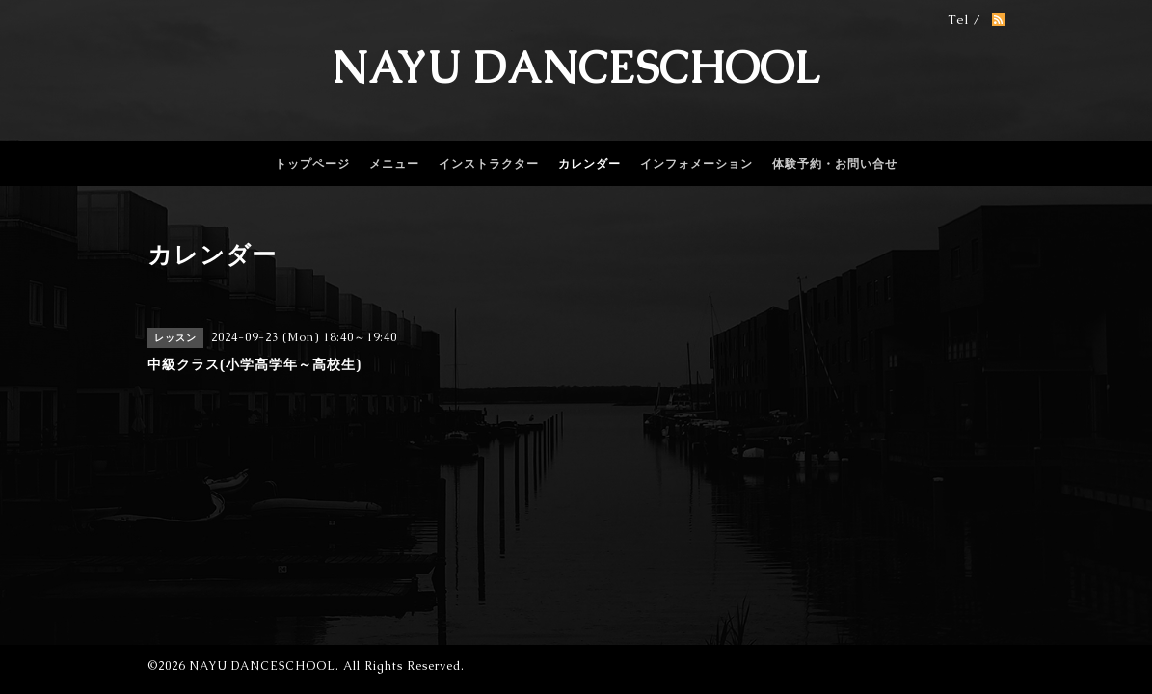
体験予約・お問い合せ (834, 164)
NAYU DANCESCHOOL (576, 67)
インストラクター (489, 164)
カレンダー (589, 164)
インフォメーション (696, 164)
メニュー (394, 164)
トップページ (312, 164)
